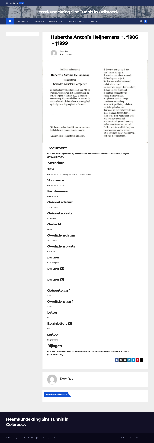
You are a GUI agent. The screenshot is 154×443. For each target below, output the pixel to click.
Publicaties (55, 21)
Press (132, 438)
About (138, 438)
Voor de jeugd (77, 21)
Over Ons (21, 21)
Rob (66, 51)
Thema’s (38, 21)
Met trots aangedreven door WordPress (21, 438)
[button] (141, 21)
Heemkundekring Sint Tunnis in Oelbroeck (77, 11)
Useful (145, 438)
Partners (124, 438)
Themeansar (58, 438)
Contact (95, 21)
